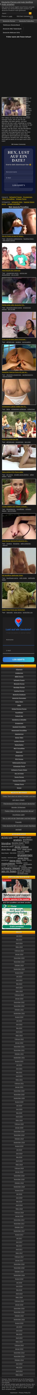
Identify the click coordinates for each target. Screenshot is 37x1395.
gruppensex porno (12, 273)
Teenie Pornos (19, 777)
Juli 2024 (19, 936)
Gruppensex (27, 197)
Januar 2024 (19, 954)
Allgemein (19, 669)
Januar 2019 (19, 1172)
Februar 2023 (19, 995)
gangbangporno (27, 375)
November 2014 (19, 1356)
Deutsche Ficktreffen (26, 21)
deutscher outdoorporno (14, 239)
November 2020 (19, 1094)
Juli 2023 (19, 976)
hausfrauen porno (12, 578)
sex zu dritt (15, 275)
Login (10, 16)
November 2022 (19, 1006)
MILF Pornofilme (8, 199)
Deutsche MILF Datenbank (12, 29)
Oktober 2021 (19, 1054)
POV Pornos (19, 759)
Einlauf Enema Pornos (19, 709)
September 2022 (19, 1013)
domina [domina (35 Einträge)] (19, 849)
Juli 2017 (19, 1238)
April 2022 (19, 1032)
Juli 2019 (19, 1150)
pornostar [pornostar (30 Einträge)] (3, 865)
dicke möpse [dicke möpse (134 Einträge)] (22, 846)
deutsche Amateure (19, 694)
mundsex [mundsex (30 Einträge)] (25, 862)
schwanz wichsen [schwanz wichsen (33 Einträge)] (25, 869)
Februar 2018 (19, 1212)
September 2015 (19, 1319)
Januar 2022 (19, 1043)
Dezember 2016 (19, 1264)
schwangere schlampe (18, 409)
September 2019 (19, 1142)
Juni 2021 (19, 1069)
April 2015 (19, 1338)
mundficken (20, 509)
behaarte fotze (17, 202)
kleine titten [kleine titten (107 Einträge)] (15, 860)
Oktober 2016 (19, 1271)
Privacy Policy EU (24, 1393)
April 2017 (19, 1249)
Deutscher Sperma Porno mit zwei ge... (15, 372)
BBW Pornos (19, 677)
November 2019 (19, 1135)
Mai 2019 (19, 1157)
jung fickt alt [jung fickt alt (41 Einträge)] (4, 860)
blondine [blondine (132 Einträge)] (6, 843)
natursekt (9, 612)
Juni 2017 (19, 1242)
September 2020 (19, 1098)
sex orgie (28, 442)
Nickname (9, 640)
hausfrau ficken (28, 239)
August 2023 (19, 973)
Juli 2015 (19, 1327)
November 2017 (19, 1223)
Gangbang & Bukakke (19, 720)
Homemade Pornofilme (19, 730)
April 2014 (19, 1371)
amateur (18, 342)
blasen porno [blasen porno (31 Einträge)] (26, 841)
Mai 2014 (19, 1367)
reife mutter (23, 578)
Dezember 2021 (19, 1046)
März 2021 (19, 1080)
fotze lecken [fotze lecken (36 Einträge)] (13, 853)
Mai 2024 (19, 939)
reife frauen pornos (8, 240)
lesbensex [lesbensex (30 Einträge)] (29, 860)
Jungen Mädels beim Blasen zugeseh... (15, 506)
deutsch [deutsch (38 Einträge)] (27, 842)
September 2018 (19, 1187)
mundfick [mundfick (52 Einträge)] (19, 863)
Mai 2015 (19, 1334)
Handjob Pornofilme (19, 727)
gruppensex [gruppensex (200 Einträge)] (24, 855)
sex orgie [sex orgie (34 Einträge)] (19, 870)
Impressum (13, 1393)
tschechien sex (28, 612)
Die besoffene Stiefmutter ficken (12, 575)
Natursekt (19, 752)
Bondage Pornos (19, 687)
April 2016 (19, 1294)
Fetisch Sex (19, 716)
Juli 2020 (19, 1105)
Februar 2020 (19, 1124)
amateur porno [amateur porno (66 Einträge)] (25, 837)
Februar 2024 (19, 951)
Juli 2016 (19, 1282)
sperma (4, 545)
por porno (9, 475)
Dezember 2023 (19, 958)
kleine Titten (19, 738)
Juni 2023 (19, 980)
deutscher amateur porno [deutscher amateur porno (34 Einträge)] (18, 844)
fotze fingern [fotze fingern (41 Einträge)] (5, 853)
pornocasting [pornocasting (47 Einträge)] (27, 864)
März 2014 (19, 1375)
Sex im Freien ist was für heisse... (13, 236)
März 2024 (19, 947)
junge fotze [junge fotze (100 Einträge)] (23, 858)
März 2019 (19, 1164)
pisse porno (18, 612)
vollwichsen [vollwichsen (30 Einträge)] (28, 871)
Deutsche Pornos (9, 21)
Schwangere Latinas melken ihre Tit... (14, 406)
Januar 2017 (19, 1260)
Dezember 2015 (19, 1308)
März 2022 (19, 1035)
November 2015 (19, 1312)
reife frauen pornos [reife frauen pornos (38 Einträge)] (12, 866)
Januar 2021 (19, 1087)
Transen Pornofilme (19, 781)
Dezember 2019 (19, 1131)
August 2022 (19, 1017)
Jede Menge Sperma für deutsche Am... (15, 541)
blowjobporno (10, 509)
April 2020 (19, 1116)
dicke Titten (19, 702)
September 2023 (19, 969)
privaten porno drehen (21, 475)
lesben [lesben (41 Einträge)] (24, 860)
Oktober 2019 (19, 1139)
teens (9, 476)
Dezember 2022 (19, 1002)
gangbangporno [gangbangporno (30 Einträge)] (21, 852)
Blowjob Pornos (19, 684)
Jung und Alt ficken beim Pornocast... (14, 339)
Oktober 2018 (19, 1183)
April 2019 (19, 1161)
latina (8, 409)
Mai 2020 (19, 1113)
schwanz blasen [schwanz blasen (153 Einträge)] (10, 868)
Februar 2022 (19, 1039)
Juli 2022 (19, 1021)
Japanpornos (19, 734)
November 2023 (19, 962)
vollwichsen (31, 409)
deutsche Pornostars (19, 698)
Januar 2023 (19, 998)
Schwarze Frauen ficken (19, 770)
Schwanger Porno (19, 766)
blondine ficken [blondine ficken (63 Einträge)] (18, 843)
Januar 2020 (19, 1128)
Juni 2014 (19, 1364)
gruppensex (19, 442)
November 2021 (19, 1050)
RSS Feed (20, 16)
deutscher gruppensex (13, 375)
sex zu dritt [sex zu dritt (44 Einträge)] (20, 872)
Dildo (19, 705)
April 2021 (19, 1076)
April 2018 (19, 1205)
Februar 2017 (19, 1257)
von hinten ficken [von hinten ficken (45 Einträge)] (22, 873)
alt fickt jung (10, 342)
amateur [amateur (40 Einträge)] (15, 837)
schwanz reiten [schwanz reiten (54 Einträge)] (26, 867)
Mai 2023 (19, 984)
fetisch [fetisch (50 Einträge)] (27, 851)
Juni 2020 (19, 1109)
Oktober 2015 (19, 1316)
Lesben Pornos (19, 741)
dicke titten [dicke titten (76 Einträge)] (6, 849)
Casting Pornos (19, 691)
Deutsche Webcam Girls (11, 32)
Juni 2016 (19, 1286)
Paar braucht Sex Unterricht (11, 270)
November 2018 (19, 1179)
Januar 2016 (19, 1305)
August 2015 (19, 1323)
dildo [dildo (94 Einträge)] (14, 849)
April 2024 (19, 943)
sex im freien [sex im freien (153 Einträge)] (8, 871)
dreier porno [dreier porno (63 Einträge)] (27, 849)
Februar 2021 (19, 1083)
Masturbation (19, 745)
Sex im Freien (19, 773)
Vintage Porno (21, 199)
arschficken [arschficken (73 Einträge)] (27, 839)
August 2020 (19, 1102)
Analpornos (19, 673)
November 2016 (19, 1268)
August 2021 (19, 1061)
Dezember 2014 (19, 1353)
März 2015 (19, 1341)
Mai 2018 (19, 1201)
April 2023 (19, 987)
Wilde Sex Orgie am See (10, 439)
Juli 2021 (19, 1065)
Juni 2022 (19, 1024)
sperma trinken (7, 376)
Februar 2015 (19, 1345)
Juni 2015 (19, 1330)
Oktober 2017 (19, 1227)
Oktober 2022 (19, 1010)
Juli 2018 (19, 1194)
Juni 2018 (19, 1198)
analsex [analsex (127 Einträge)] (17, 839)
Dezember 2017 (19, 1220)
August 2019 (19, 1146)
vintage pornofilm (13, 204)
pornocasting (26, 342)
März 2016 (19, 1297)
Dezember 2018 (19, 1176)
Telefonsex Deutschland (11, 25)
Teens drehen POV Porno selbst (12, 472)
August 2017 (19, 1235)
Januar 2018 (19, 1216)
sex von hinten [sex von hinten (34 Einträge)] (27, 870)
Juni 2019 (19, 1153)
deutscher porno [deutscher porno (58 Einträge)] (7, 846)
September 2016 (19, 1275)
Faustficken (19, 712)
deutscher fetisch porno (14, 308)
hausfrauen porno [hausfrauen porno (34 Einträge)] (12, 857)
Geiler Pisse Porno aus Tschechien (13, 610)
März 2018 (19, 1209)
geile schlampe (26, 543)
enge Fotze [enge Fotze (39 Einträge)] (20, 851)
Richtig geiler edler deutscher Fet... (13, 305)
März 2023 (19, 991)
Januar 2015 (19, 1349)
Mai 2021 (19, 1072)
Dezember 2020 (19, 1091)
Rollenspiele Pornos (19, 763)
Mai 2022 (19, 1028)
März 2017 (19, 1253)
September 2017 (19, 1231)
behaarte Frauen (15, 197)
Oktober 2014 (19, 1360)
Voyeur (19, 788)
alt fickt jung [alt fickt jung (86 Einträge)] (6, 837)
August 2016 (19, 1279)
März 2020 (19, 1120)
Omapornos (19, 755)
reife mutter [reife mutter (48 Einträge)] (22, 866)
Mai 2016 (19, 1290)
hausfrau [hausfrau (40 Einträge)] (4, 857)
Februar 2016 (19, 1301)
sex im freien (12, 511)
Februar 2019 (19, 1168)
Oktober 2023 (19, 965)
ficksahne (16, 543)
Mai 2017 (19, 1246)
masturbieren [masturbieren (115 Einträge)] (8, 863)
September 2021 (19, 1057)
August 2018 (19, 1190)
